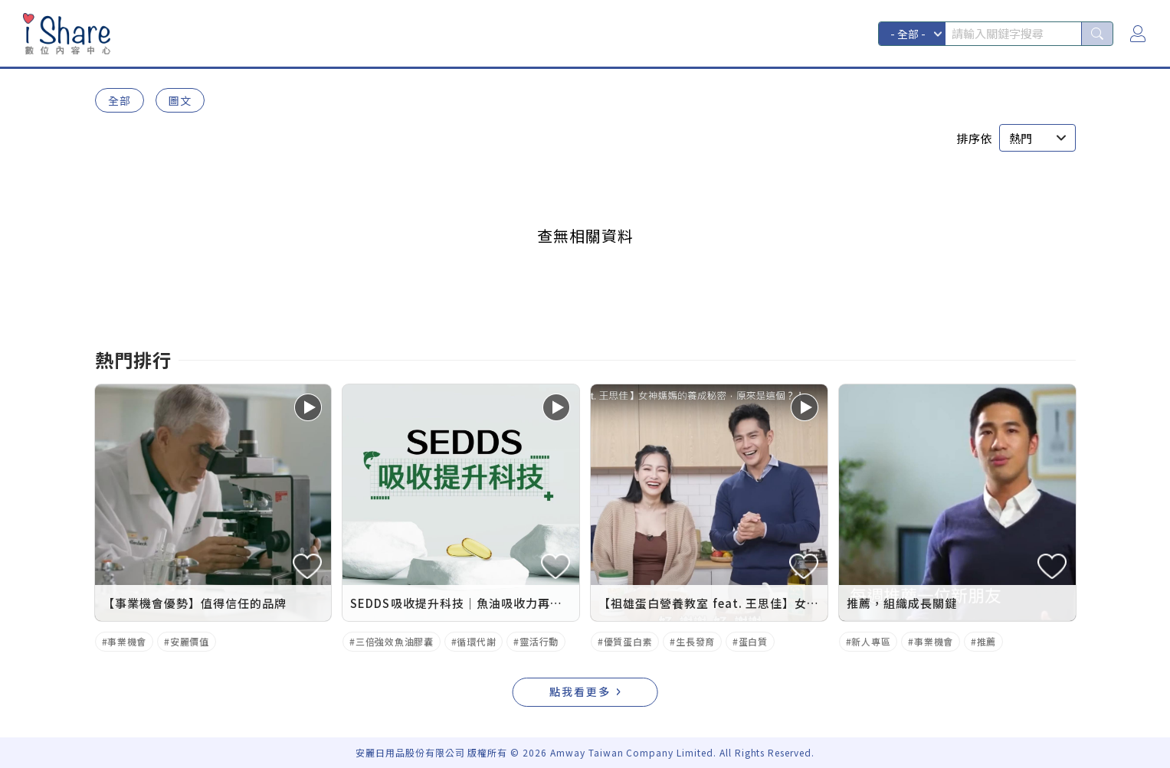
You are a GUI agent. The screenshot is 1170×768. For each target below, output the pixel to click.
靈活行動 (539, 641)
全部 (119, 100)
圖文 (180, 100)
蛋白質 (753, 641)
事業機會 (126, 641)
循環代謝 (476, 641)
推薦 (986, 641)
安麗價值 (189, 641)
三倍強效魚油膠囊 (395, 641)
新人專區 (870, 641)
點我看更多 (580, 691)
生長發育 (695, 641)
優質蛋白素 (628, 641)
